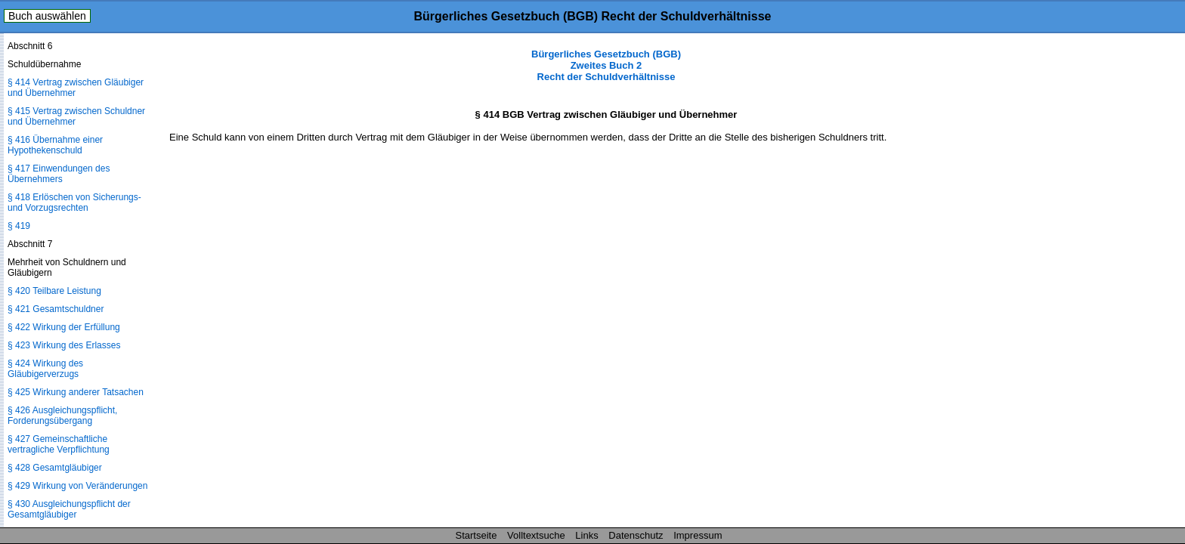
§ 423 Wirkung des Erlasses (64, 345)
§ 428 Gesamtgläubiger (55, 467)
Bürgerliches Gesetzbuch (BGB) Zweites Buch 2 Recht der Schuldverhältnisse (606, 65)
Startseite (476, 535)
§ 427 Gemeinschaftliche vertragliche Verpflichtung (59, 444)
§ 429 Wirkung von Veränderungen (77, 486)
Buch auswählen (47, 16)
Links (586, 535)
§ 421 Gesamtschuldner (56, 309)
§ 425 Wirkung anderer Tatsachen (76, 392)
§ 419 (19, 226)
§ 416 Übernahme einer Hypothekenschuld (55, 145)
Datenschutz (635, 535)
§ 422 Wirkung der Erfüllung (64, 327)
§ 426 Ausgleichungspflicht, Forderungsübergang (62, 415)
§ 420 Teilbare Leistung (54, 291)
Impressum (697, 535)
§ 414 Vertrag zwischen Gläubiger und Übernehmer (76, 87)
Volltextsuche (536, 535)
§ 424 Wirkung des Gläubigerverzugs (45, 368)
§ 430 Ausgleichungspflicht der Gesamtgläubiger (69, 509)
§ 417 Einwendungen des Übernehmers (59, 173)
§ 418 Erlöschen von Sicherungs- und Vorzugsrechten (74, 202)
